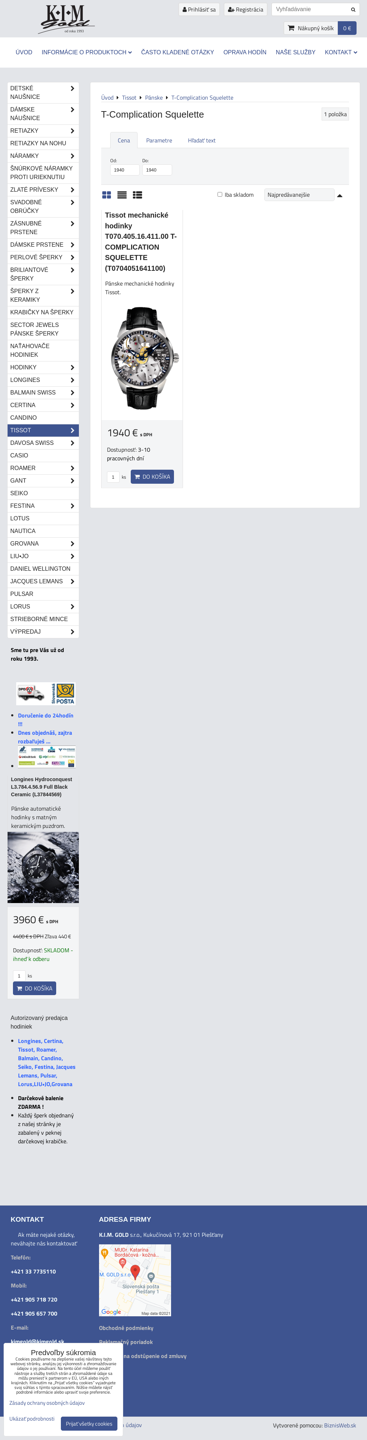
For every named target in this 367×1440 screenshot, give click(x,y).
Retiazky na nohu (38, 143)
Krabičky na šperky (42, 312)
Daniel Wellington (40, 569)
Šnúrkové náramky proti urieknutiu (41, 172)
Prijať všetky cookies (89, 1424)
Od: (125, 166)
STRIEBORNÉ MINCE (39, 619)
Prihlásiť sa (199, 9)
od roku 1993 (74, 31)
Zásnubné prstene (44, 228)
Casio (19, 455)
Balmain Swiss (44, 393)
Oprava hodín (244, 52)
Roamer (44, 468)
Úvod (23, 52)
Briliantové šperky (44, 274)
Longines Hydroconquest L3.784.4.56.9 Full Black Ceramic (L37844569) (41, 786)
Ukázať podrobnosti (31, 1419)
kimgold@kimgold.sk (37, 1341)
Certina (44, 405)
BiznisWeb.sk (340, 1425)
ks (116, 476)
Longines (44, 380)
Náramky (44, 156)
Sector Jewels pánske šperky (34, 329)
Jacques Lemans (44, 581)
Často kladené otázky (177, 52)
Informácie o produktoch (87, 52)
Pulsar (21, 594)
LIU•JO (44, 556)
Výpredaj (44, 632)
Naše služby (295, 52)
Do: (157, 166)
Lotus (20, 518)
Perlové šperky (44, 257)
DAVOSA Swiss (44, 443)
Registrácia (245, 9)
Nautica (23, 531)
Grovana (44, 544)
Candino (23, 418)
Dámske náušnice (44, 114)
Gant (44, 481)
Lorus (44, 607)
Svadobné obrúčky (44, 206)
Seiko (19, 493)
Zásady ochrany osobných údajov (47, 1403)
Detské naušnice (44, 92)
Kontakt (341, 52)
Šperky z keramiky (44, 295)
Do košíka (152, 476)
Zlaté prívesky (44, 190)
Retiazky (44, 131)
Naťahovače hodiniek (30, 350)
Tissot (44, 430)
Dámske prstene (44, 245)
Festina (44, 506)
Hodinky (44, 367)
